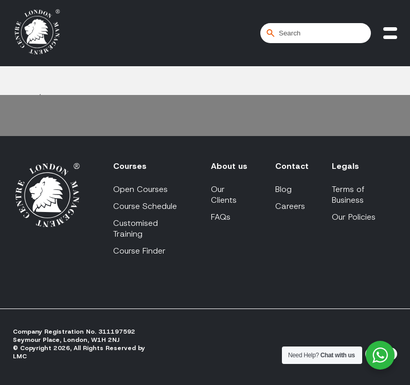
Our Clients (224, 194)
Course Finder (139, 250)
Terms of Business (348, 194)
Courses (130, 166)
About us (229, 166)
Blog (283, 189)
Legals (345, 166)
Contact (292, 166)
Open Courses (140, 189)
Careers (290, 206)
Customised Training (135, 228)
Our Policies (354, 216)
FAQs (220, 216)
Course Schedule (145, 206)
